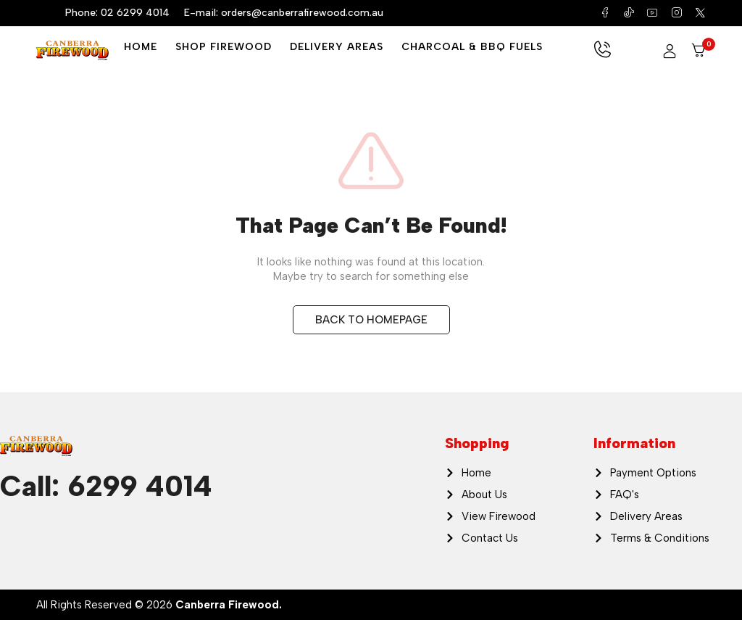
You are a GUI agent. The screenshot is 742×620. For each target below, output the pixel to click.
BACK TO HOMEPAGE (371, 319)
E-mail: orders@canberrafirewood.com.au (283, 13)
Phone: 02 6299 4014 (117, 13)
